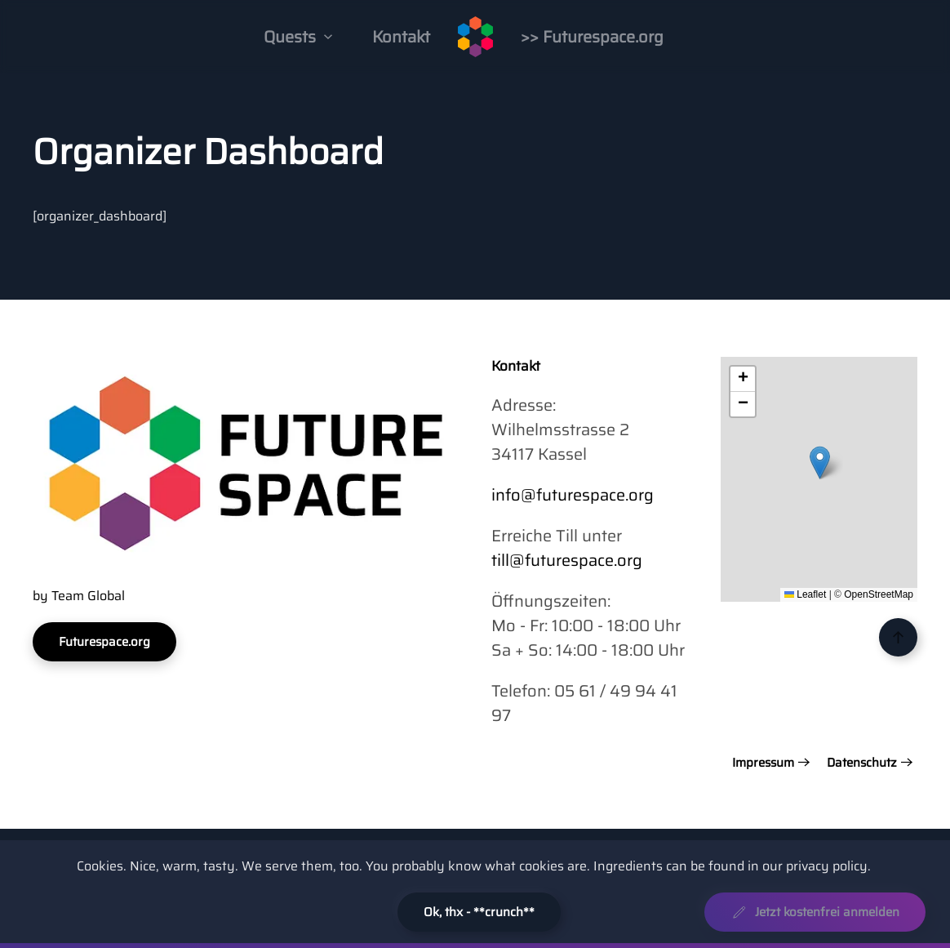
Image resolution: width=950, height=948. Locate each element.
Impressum (763, 763)
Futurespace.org (104, 642)
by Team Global (79, 595)
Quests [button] (298, 37)
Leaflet (805, 594)
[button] (820, 462)
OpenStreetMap (878, 594)
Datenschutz (862, 763)
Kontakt (401, 37)
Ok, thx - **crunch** (479, 912)
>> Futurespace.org (592, 37)
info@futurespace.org (572, 495)
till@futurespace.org (566, 560)
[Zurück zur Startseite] (475, 36)
